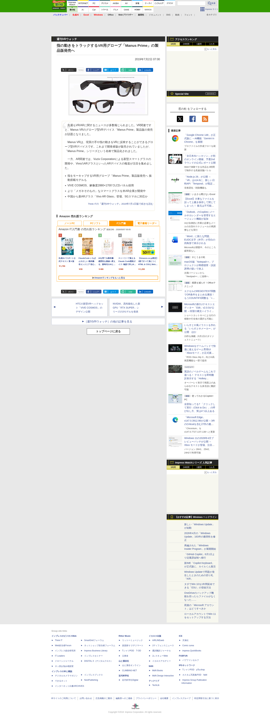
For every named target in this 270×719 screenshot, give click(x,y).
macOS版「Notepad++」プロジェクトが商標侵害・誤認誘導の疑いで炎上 (200, 265)
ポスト (71, 70)
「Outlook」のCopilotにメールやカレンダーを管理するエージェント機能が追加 (200, 215)
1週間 (199, 44)
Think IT (58, 640)
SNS (168, 15)
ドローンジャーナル (64, 661)
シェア (96, 70)
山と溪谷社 (124, 661)
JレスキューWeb (160, 656)
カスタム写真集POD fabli (194, 675)
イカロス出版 (155, 636)
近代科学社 (124, 675)
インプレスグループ (181, 698)
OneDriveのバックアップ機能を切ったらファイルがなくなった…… (200, 596)
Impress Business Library (95, 650)
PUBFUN (183, 656)
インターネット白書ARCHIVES (69, 686)
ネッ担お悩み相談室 (64, 666)
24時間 (186, 44)
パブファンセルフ (190, 660)
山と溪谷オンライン (131, 665)
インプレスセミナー (93, 656)
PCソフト (95, 223)
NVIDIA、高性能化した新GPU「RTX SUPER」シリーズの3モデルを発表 (126, 307)
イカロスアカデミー (161, 661)
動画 (177, 15)
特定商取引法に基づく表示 (206, 698)
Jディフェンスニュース (163, 645)
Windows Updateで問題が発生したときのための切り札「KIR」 (199, 575)
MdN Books (157, 670)
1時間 (173, 44)
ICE (180, 636)
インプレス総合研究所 (65, 650)
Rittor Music (125, 636)
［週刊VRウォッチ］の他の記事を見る (108, 321)
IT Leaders (60, 656)
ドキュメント (155, 15)
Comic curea (188, 645)
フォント (188, 15)
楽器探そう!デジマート (132, 645)
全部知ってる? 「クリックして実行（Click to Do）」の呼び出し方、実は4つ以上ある (199, 407)
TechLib (155, 685)
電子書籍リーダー (147, 223)
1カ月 (212, 44)
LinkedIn (147, 70)
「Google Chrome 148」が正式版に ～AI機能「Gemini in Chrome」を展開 (200, 138)
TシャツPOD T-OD (131, 650)
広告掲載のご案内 (104, 698)
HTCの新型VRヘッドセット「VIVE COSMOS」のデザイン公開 (89, 307)
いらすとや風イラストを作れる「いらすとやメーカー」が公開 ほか (200, 328)
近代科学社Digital (130, 680)
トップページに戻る (108, 331)
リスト (81, 70)
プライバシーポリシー (146, 698)
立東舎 (125, 656)
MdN (151, 666)
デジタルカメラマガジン (66, 675)
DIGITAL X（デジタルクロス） (98, 661)
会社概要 (164, 698)
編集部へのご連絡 (124, 698)
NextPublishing (91, 680)
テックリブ (154, 681)
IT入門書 (121, 223)
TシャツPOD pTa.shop (193, 669)
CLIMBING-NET (129, 670)
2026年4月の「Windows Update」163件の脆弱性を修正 (199, 536)
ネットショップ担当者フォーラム (99, 645)
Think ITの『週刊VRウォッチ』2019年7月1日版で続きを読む (120, 204)
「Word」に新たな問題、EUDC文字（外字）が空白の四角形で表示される (199, 239)
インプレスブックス (93, 675)
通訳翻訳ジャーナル (161, 650)
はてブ (113, 70)
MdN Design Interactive (163, 675)
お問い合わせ (86, 698)
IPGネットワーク (187, 665)
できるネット (61, 681)
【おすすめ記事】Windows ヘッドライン (196, 517)
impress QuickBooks (191, 650)
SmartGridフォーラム (94, 640)
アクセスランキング (186, 39)
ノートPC (69, 223)
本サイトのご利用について (63, 698)
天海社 (185, 640)
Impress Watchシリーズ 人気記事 (193, 462)
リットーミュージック (132, 640)
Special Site (182, 93)
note (130, 70)
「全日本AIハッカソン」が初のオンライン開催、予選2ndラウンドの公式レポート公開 (200, 159)
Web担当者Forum (63, 645)
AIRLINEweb (158, 640)
